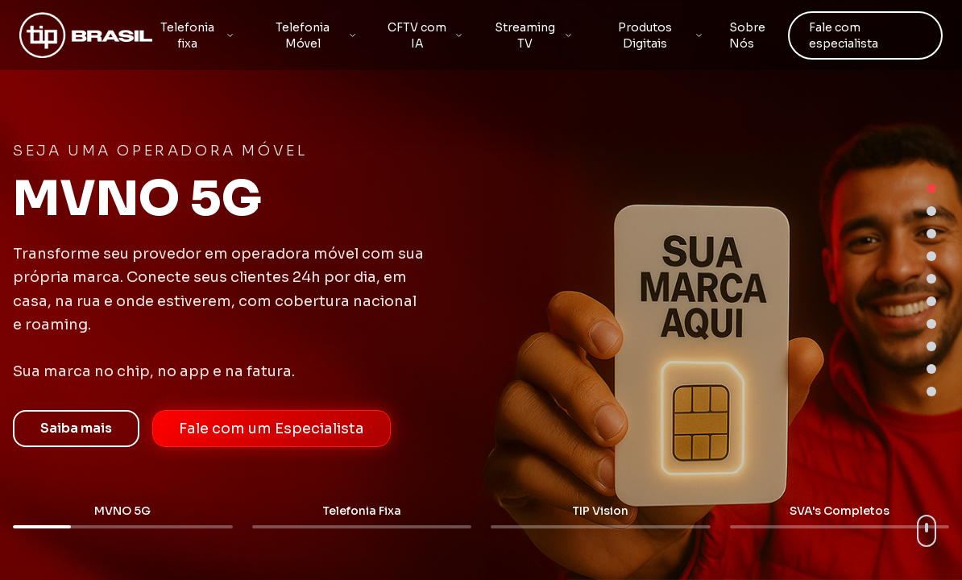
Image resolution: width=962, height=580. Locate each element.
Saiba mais (76, 428)
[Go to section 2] (931, 211)
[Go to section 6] (931, 301)
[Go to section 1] (931, 188)
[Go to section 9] (931, 369)
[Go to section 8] (931, 346)
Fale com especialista (843, 35)
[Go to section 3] (931, 233)
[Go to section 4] (931, 256)
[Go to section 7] (931, 324)
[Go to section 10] (931, 391)
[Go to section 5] (931, 279)
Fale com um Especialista (271, 428)
